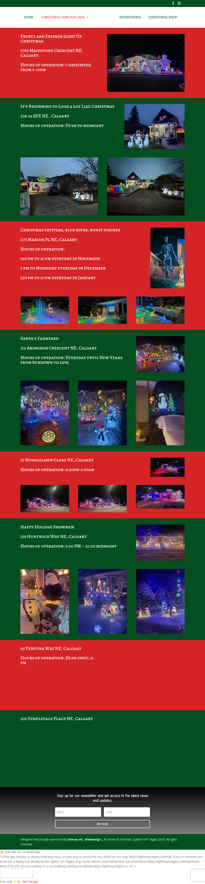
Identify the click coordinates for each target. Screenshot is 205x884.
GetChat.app (30, 881)
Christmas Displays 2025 (61, 17)
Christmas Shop (164, 17)
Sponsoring (131, 17)
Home (27, 17)
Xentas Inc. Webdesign (84, 839)
